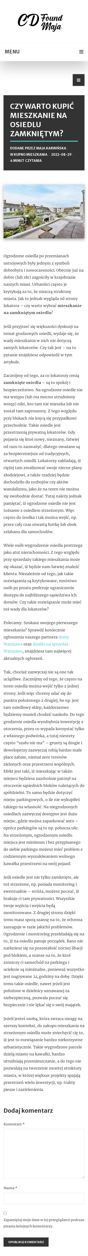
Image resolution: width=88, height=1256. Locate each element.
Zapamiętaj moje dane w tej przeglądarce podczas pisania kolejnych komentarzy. (44, 1223)
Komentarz (14, 1124)
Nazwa (10, 1188)
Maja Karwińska (51, 148)
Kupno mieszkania (30, 154)
